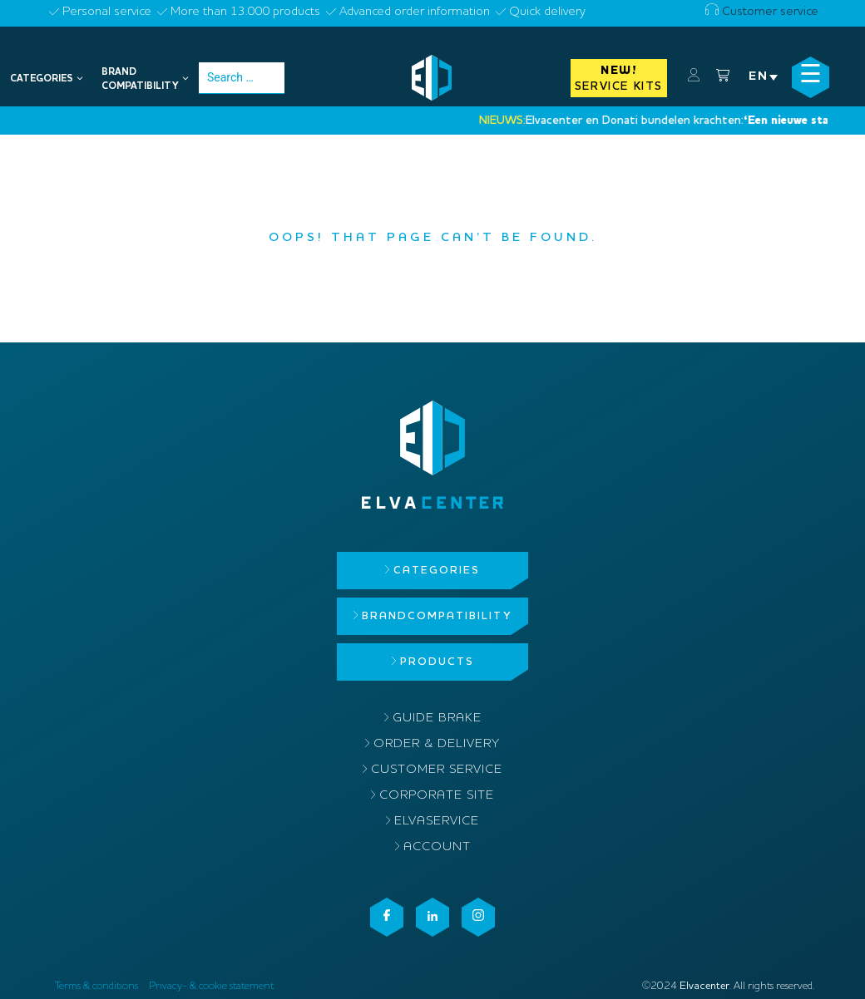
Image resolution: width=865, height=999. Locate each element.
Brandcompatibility (437, 616)
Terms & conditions (96, 986)
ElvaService (436, 821)
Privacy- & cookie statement (211, 986)
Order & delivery (436, 744)
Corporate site (436, 796)
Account (437, 847)
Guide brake (437, 718)
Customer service (761, 12)
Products (437, 662)
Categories (436, 570)
